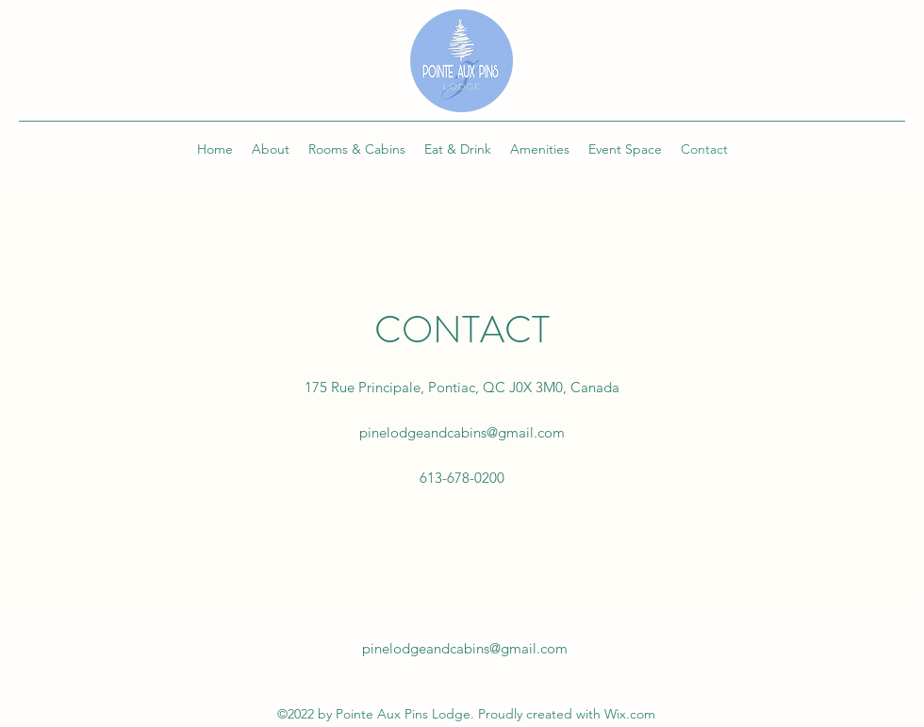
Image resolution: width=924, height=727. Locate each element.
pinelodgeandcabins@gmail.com (462, 432)
